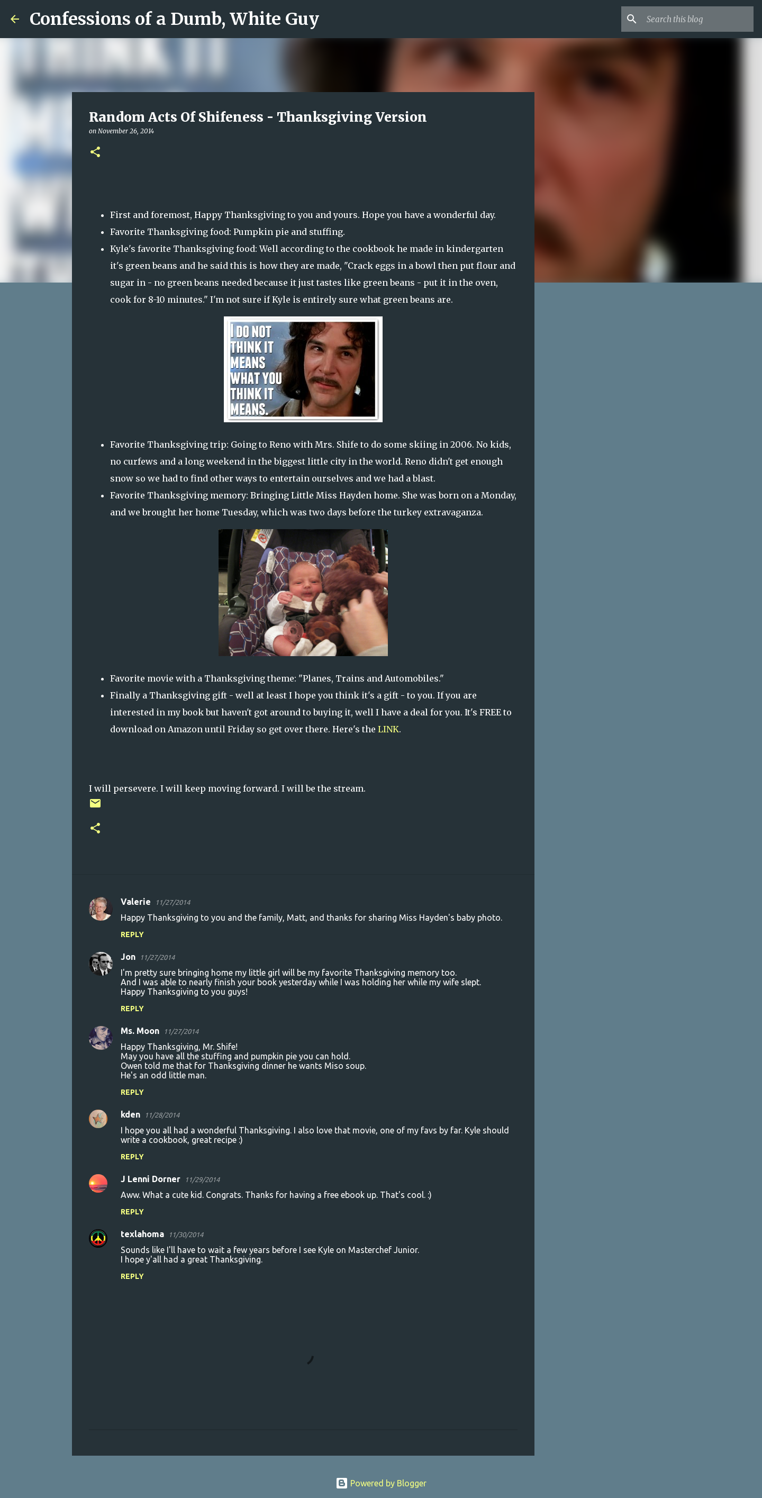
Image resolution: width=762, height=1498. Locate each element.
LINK (388, 729)
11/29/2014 (202, 1179)
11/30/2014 (185, 1234)
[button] (95, 153)
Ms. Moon (140, 1031)
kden (130, 1114)
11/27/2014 (172, 902)
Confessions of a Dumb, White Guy (174, 19)
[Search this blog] (698, 19)
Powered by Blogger (381, 1483)
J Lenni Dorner (150, 1179)
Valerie (136, 901)
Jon (128, 956)
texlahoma (142, 1234)
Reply (132, 934)
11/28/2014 (161, 1115)
